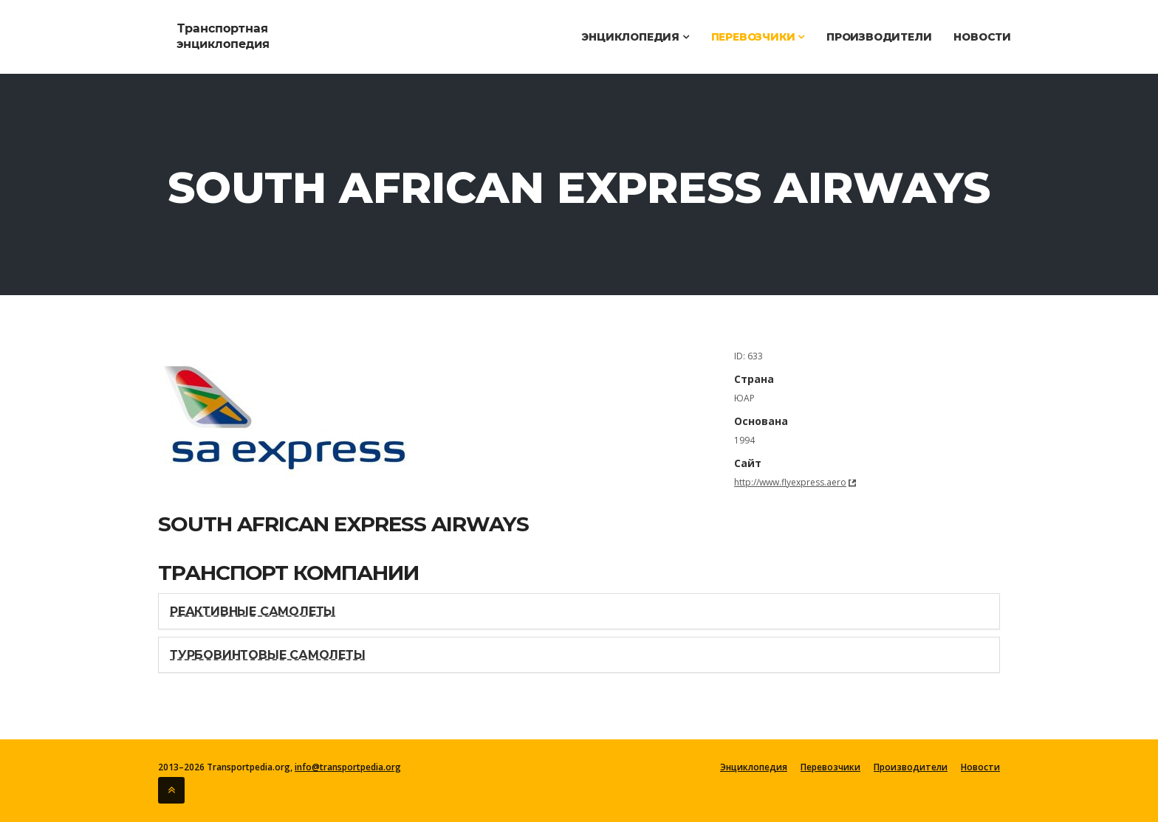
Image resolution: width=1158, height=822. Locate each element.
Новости (982, 37)
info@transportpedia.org (348, 767)
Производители (878, 37)
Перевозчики (757, 37)
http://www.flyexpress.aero (790, 482)
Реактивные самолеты (252, 611)
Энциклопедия (634, 37)
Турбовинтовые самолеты (268, 655)
